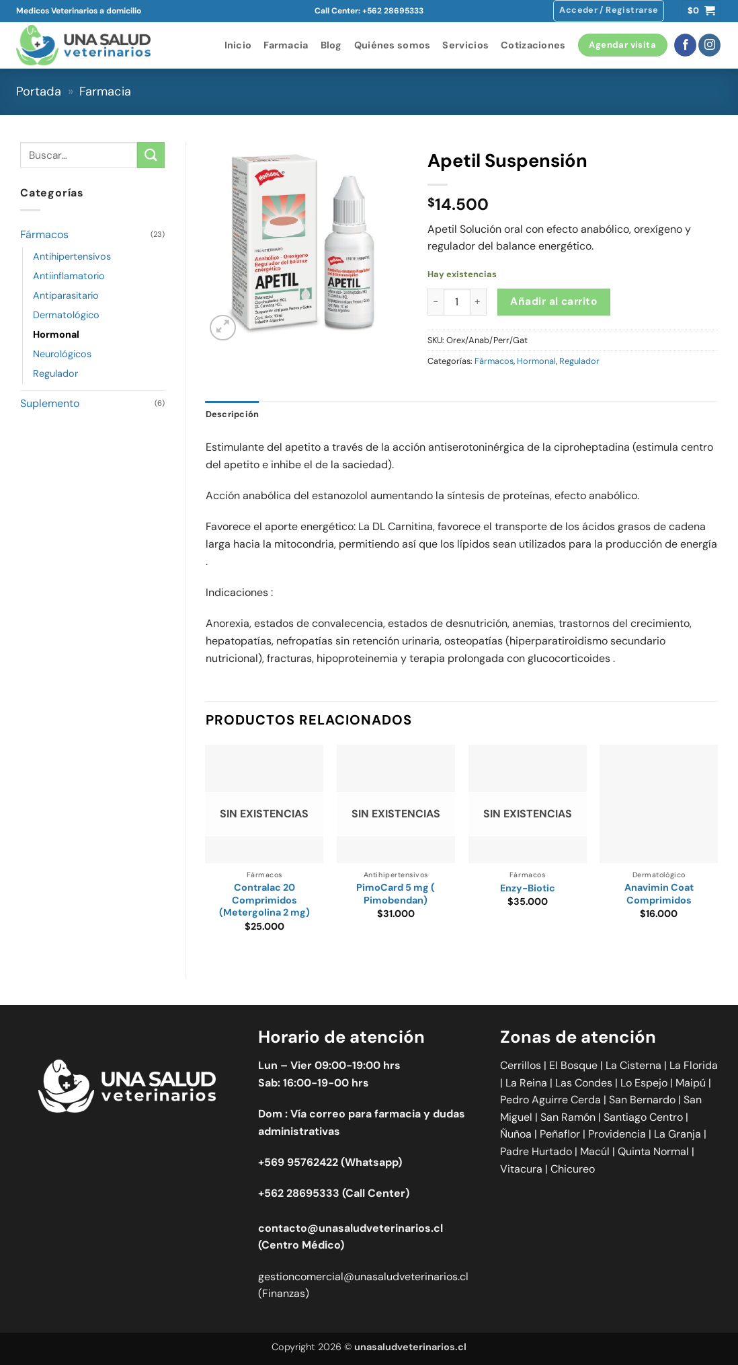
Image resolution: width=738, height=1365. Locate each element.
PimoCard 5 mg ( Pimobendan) (395, 893)
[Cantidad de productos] (457, 302)
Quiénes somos (392, 45)
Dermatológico (66, 315)
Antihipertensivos (72, 256)
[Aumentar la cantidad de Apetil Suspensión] (478, 302)
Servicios (465, 45)
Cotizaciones (533, 45)
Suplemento (49, 403)
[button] (608, 11)
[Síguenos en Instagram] (709, 45)
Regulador (55, 373)
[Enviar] (150, 155)
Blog (331, 45)
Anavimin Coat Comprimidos (659, 893)
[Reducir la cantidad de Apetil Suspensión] (435, 302)
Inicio (238, 45)
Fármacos (44, 234)
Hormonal (56, 334)
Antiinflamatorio (69, 276)
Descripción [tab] (232, 414)
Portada (38, 91)
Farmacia (285, 45)
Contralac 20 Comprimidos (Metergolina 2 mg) (264, 899)
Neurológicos (62, 354)
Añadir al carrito (553, 301)
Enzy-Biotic (527, 888)
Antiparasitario (66, 295)
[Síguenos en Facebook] (685, 45)
